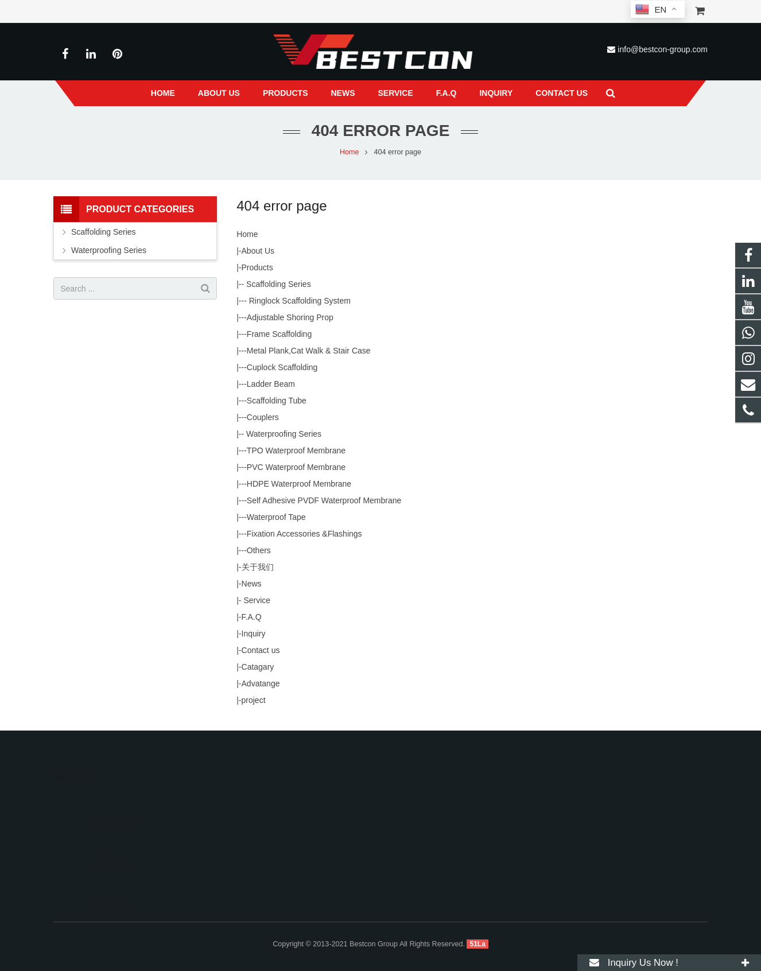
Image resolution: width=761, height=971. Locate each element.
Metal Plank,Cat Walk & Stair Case (309, 350)
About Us (258, 250)
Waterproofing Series (282, 433)
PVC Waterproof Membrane (296, 467)
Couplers (263, 417)
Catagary (258, 666)
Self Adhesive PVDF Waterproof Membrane (324, 500)
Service (256, 600)
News (252, 583)
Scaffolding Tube (276, 400)
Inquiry (254, 633)
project (254, 700)
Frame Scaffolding (279, 334)
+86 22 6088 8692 (430, 814)
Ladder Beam (271, 384)
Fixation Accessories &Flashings (304, 533)
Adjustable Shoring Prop (290, 317)
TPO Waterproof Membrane (296, 450)
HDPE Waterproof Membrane (299, 483)
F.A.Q (252, 617)
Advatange (261, 683)
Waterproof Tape (276, 517)
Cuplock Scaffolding (282, 367)
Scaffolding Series (277, 284)
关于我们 (258, 567)
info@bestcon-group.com (663, 49)
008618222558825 (431, 798)
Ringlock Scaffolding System (299, 300)
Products (257, 267)
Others (259, 550)
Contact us (261, 650)
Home (349, 152)
